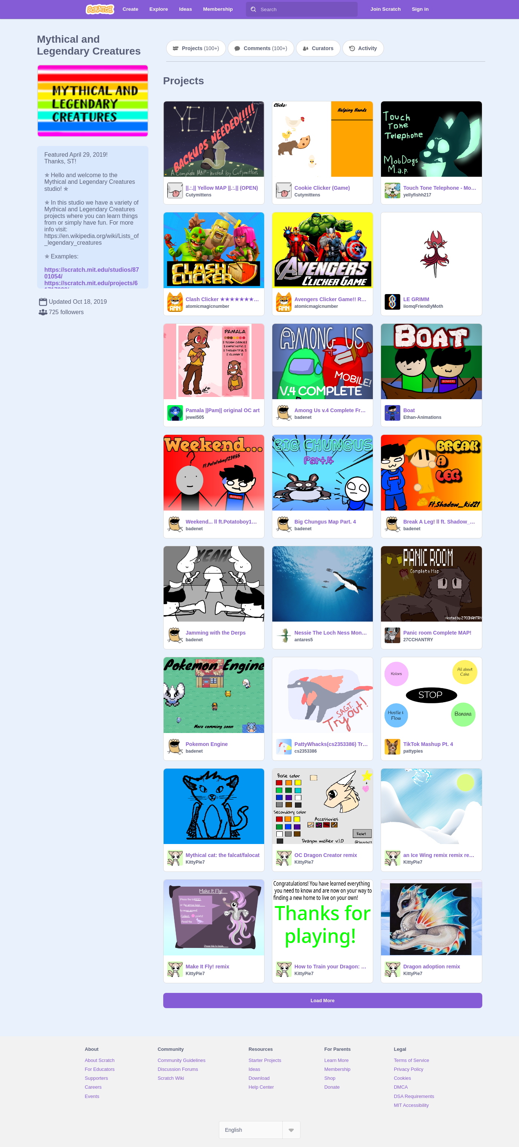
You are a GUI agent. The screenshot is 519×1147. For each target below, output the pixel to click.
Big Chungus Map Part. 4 (325, 522)
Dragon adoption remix (431, 967)
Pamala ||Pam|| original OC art (223, 410)
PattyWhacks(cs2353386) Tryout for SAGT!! (331, 744)
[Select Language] (259, 1130)
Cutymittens (198, 195)
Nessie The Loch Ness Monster (331, 633)
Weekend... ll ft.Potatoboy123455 (223, 522)
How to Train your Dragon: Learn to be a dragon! (331, 967)
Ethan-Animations (422, 417)
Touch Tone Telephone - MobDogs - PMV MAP (440, 188)
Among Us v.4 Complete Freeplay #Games (331, 410)
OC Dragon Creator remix (326, 855)
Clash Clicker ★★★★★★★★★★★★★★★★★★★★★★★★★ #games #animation (223, 299)
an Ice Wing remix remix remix (440, 855)
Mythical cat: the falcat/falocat (223, 855)
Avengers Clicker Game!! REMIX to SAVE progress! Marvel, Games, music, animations (331, 299)
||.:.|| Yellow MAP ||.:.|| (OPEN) (222, 188)
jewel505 (195, 417)
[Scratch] (100, 9)
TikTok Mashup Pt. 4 (428, 744)
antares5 (304, 639)
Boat (409, 410)
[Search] (253, 9)
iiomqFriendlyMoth (423, 306)
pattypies (413, 751)
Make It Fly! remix (208, 967)
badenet (303, 417)
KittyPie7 (195, 862)
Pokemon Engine (207, 744)
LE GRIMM (416, 299)
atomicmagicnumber (207, 306)
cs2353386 (306, 751)
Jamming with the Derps (216, 633)
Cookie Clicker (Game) (322, 188)
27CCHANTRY (418, 639)
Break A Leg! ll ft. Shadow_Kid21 (440, 522)
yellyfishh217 (417, 195)
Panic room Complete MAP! (437, 633)
